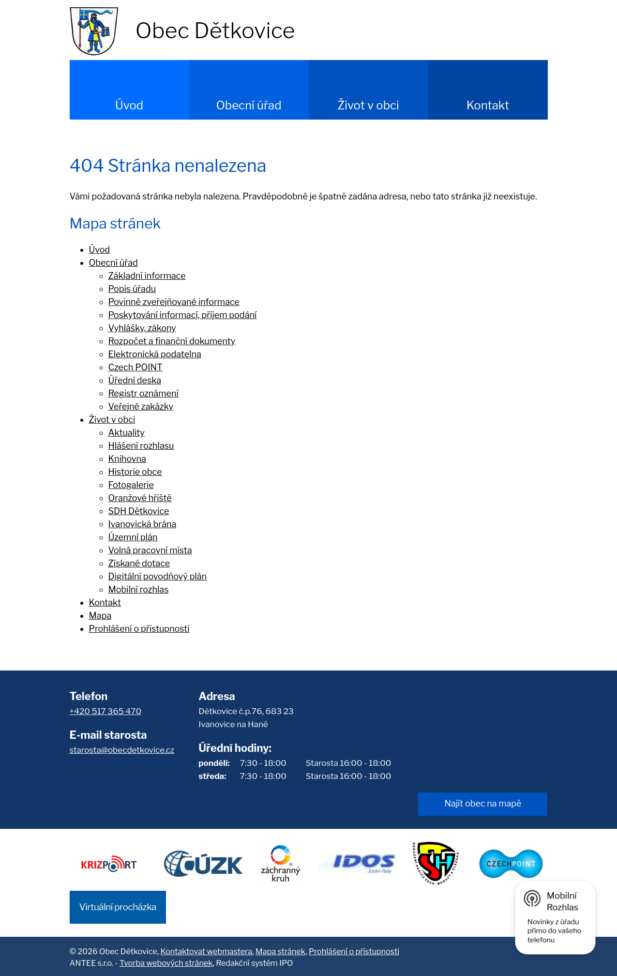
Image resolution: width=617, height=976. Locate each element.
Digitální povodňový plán (157, 576)
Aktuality (126, 432)
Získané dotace (139, 563)
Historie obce (135, 472)
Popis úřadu (132, 289)
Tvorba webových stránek (166, 961)
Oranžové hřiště (140, 498)
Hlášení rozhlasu (141, 446)
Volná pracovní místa (150, 550)
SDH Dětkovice (138, 511)
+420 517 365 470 (106, 711)
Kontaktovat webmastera (207, 949)
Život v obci (368, 105)
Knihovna (127, 459)
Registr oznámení (143, 393)
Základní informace (147, 276)
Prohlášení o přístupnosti (139, 629)
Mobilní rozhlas (138, 589)
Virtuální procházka (117, 905)
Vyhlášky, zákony (142, 328)
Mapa (100, 615)
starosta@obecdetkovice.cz (122, 750)
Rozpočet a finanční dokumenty (172, 341)
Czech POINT (135, 367)
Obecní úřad (248, 105)
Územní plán (133, 537)
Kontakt (488, 105)
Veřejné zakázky (141, 406)
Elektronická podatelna (154, 354)
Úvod (129, 105)
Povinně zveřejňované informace (174, 302)
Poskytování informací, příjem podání (182, 315)
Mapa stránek (280, 949)
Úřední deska (135, 380)
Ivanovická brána (142, 524)
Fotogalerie (131, 485)
